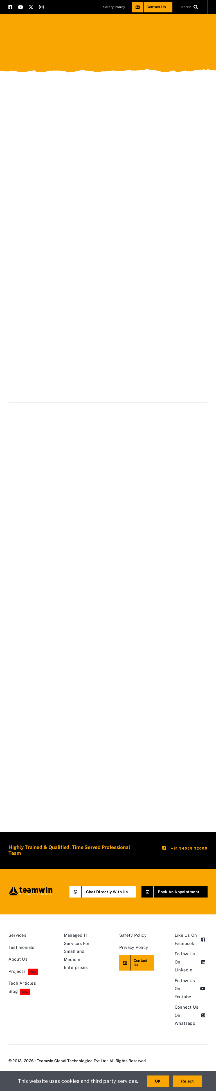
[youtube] (20, 7)
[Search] (190, 7)
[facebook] (10, 7)
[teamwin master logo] (30, 888)
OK (158, 1081)
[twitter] (31, 7)
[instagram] (41, 7)
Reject (187, 1081)
